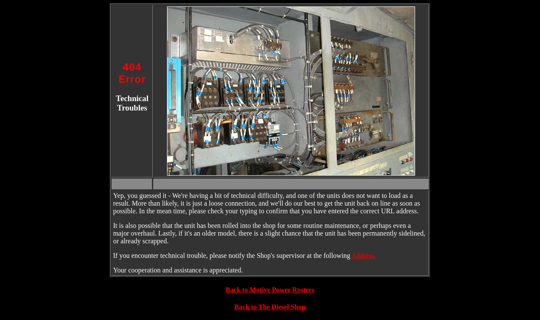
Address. (364, 255)
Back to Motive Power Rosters (270, 289)
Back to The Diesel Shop (270, 307)
